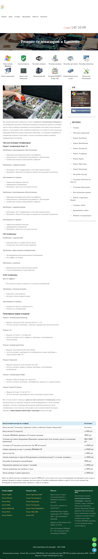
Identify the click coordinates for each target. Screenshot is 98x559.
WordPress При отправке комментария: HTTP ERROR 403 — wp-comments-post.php (59, 515)
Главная (4, 16)
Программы (26, 16)
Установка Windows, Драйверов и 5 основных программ (23, 435)
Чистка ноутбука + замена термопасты (16, 473)
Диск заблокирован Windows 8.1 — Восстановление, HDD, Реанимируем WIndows (60, 530)
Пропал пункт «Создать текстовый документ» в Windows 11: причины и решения (58, 498)
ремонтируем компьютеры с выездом (25, 410)
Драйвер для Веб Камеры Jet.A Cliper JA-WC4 (60, 523)
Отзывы (17, 16)
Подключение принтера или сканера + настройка (20, 465)
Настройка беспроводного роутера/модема (17, 461)
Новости (35, 16)
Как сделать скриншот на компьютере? (58, 506)
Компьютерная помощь (11, 553)
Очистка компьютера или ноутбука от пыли (18, 469)
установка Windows (31, 449)
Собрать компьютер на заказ (12, 449)
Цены (10, 16)
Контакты (43, 16)
